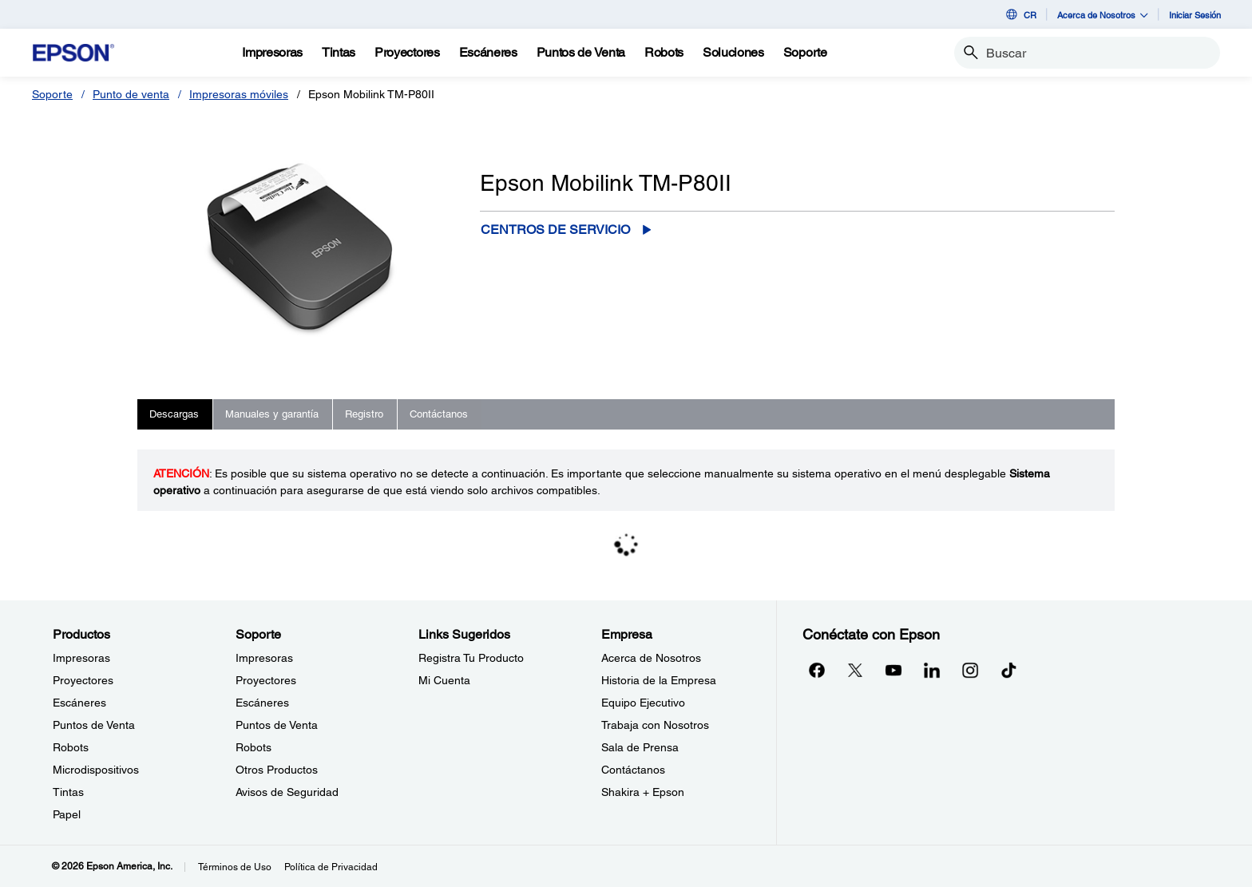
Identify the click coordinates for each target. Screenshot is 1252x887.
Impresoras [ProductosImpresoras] (81, 657)
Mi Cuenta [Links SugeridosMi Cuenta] (444, 680)
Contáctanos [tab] (439, 414)
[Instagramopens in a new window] (970, 669)
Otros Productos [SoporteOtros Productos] (277, 769)
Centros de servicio (555, 229)
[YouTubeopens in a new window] (893, 669)
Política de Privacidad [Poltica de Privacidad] (331, 867)
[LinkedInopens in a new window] (931, 669)
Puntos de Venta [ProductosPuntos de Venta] (94, 725)
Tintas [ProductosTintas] (68, 792)
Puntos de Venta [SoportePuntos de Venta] (277, 725)
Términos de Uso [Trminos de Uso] (234, 867)
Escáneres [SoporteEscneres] (262, 702)
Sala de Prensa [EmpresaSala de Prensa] (640, 747)
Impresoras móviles (238, 94)
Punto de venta (131, 94)
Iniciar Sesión (1195, 15)
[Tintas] (338, 53)
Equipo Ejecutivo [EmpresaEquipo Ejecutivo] (643, 702)
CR (1020, 14)
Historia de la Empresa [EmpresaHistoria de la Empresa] (658, 680)
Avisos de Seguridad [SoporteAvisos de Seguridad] (287, 792)
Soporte (52, 94)
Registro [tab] (364, 414)
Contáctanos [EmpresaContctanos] (633, 769)
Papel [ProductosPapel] (67, 814)
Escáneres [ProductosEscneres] (79, 702)
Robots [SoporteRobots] (253, 747)
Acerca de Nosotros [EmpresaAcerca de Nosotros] (651, 657)
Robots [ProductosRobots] (71, 747)
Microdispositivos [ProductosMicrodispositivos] (96, 769)
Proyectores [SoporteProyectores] (266, 680)
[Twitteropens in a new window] (855, 669)
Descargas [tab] (174, 414)
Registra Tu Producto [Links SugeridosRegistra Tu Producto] (471, 657)
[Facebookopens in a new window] (816, 669)
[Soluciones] (733, 53)
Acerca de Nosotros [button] (1102, 15)
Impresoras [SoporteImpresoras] (264, 657)
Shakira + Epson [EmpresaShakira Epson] (642, 792)
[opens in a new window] (1008, 669)
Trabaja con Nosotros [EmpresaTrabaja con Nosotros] (655, 725)
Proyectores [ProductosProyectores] (83, 680)
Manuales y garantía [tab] (272, 414)
